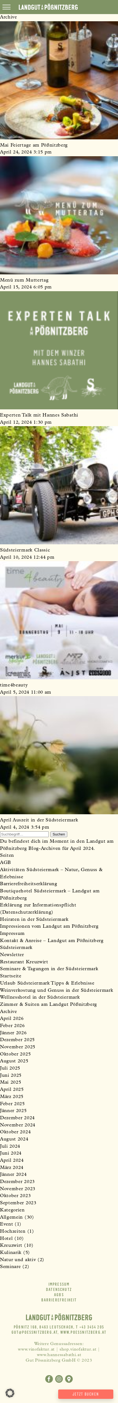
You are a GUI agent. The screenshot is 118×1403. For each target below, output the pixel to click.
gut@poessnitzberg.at (35, 1332)
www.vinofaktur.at (36, 1350)
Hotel (6, 1239)
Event (6, 1224)
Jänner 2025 (13, 1111)
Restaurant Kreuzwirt (24, 962)
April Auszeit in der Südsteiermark (39, 820)
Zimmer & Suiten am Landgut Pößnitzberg (48, 1004)
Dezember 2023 (17, 1182)
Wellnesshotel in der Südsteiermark (40, 997)
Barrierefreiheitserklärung (28, 884)
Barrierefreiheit (59, 1300)
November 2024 (17, 1125)
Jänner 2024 (13, 1175)
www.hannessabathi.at (59, 1355)
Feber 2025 (12, 1104)
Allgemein (11, 1217)
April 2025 (12, 1090)
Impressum (12, 934)
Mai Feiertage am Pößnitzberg (34, 145)
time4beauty (14, 685)
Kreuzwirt (11, 1245)
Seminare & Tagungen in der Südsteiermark (49, 969)
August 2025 (14, 1061)
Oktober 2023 (15, 1196)
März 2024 (11, 1168)
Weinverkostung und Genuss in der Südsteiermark (56, 990)
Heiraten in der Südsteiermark (34, 919)
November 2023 (17, 1189)
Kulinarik (11, 1253)
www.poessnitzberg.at (83, 1332)
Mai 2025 (10, 1082)
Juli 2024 (10, 1146)
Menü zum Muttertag (24, 280)
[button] (10, 1393)
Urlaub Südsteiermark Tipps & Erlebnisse (47, 983)
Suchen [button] (59, 834)
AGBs (59, 1294)
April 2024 (12, 1160)
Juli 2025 (10, 1068)
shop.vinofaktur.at (78, 1350)
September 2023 (18, 1203)
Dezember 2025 (17, 1040)
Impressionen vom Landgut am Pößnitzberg (49, 926)
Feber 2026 (12, 1026)
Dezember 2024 (17, 1118)
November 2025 (17, 1047)
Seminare (10, 1267)
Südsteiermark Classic (25, 550)
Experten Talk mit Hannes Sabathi (39, 415)
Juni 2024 (11, 1153)
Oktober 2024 (15, 1132)
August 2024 (14, 1139)
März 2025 (11, 1097)
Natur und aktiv (18, 1260)
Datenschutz (59, 1289)
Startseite (11, 976)
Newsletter (12, 955)
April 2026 (12, 1019)
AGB (5, 863)
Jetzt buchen (86, 1394)
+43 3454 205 (91, 1327)
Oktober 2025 (15, 1054)
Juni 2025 (11, 1075)
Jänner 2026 (13, 1033)
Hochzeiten (13, 1231)
